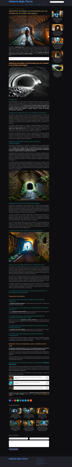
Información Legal (39, 458)
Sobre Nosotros (38, 4)
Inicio (27, 4)
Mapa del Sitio (38, 464)
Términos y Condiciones (40, 459)
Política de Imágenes (40, 462)
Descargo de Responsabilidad (41, 463)
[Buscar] (63, 2)
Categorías (31, 4)
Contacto (44, 4)
